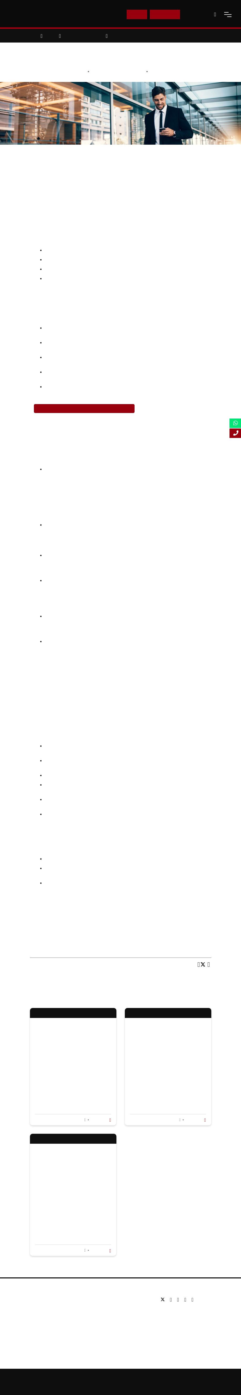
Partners (40, 1315)
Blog (37, 1331)
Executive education (113, 1315)
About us (41, 1299)
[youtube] (186, 1300)
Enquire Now (165, 14)
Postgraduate (108, 1307)
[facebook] (172, 1300)
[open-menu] (227, 14)
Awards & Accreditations (54, 1307)
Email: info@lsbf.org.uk (179, 1319)
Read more (100, 1120)
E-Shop (137, 14)
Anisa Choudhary (128, 71)
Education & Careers (170, 71)
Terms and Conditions (120, 1386)
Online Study (163, 1377)
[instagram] (192, 1300)
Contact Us (195, 14)
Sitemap (140, 1377)
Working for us (45, 1323)
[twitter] (164, 1300)
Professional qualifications (119, 1323)
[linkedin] (179, 1300)
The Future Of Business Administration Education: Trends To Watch (70, 1075)
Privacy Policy (215, 1377)
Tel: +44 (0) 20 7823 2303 (181, 1311)
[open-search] (215, 14)
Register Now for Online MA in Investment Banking (84, 408)
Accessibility (188, 1377)
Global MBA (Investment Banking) (157, 917)
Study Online (107, 1331)
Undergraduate (109, 1299)
